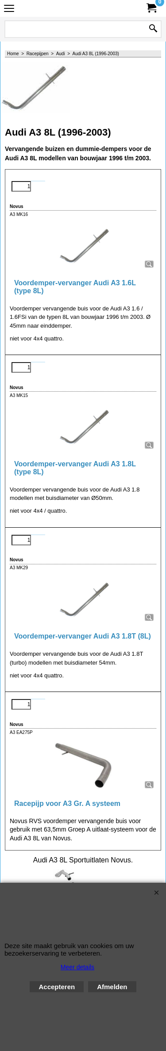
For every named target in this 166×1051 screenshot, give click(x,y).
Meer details (77, 967)
